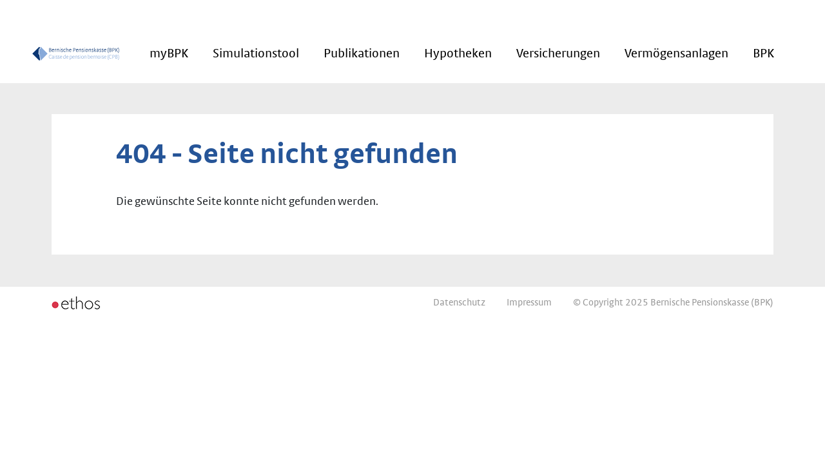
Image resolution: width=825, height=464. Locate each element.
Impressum (529, 302)
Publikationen (362, 53)
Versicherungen (558, 53)
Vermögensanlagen (676, 53)
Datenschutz (459, 302)
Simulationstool (256, 53)
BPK (763, 53)
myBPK (169, 53)
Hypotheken (458, 53)
